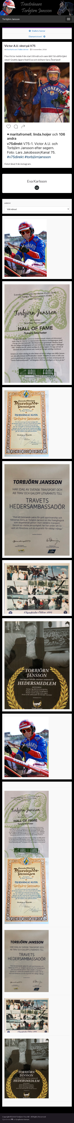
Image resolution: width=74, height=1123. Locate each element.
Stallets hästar (38, 31)
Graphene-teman (22, 1119)
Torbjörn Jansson (11, 19)
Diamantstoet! (35, 36)
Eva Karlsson (12, 49)
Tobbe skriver (23, 49)
